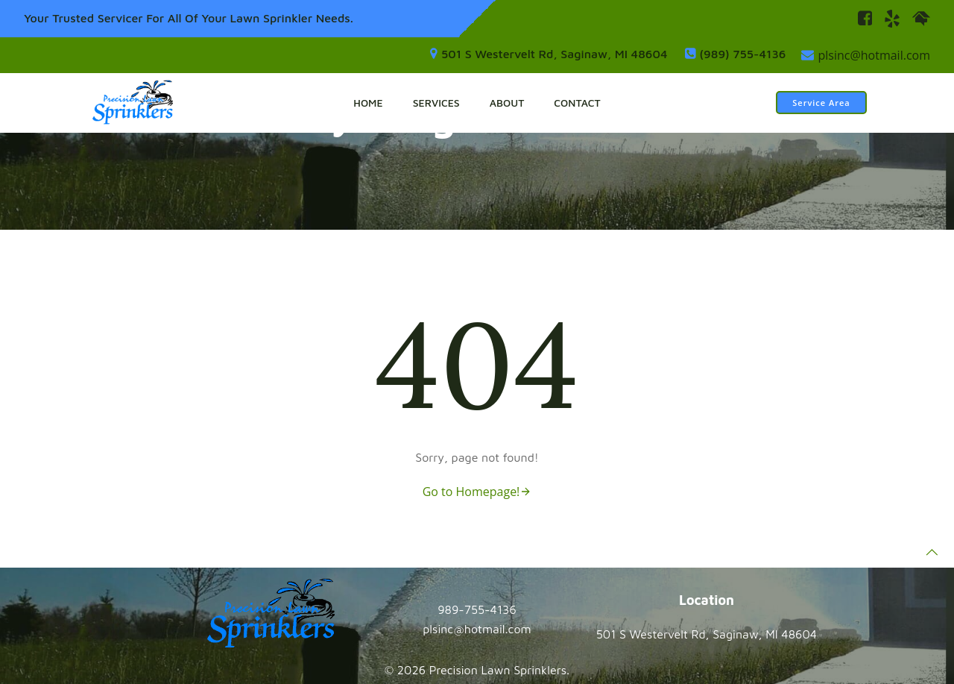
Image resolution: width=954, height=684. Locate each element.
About (507, 102)
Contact (577, 102)
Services (436, 102)
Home (367, 102)
